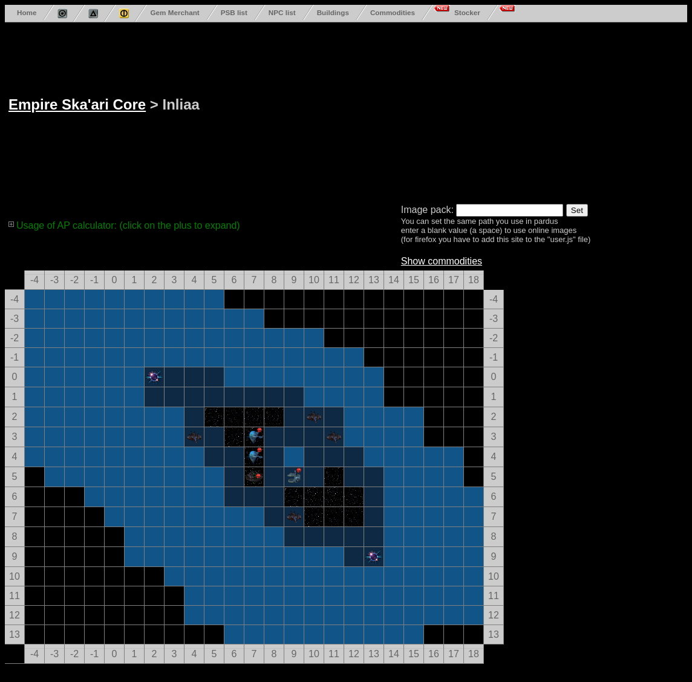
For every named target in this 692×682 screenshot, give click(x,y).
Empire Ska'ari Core (77, 104)
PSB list (234, 12)
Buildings (333, 12)
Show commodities (441, 261)
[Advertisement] (352, 110)
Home (26, 12)
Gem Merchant (174, 12)
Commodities (392, 12)
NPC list (282, 12)
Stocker (467, 12)
